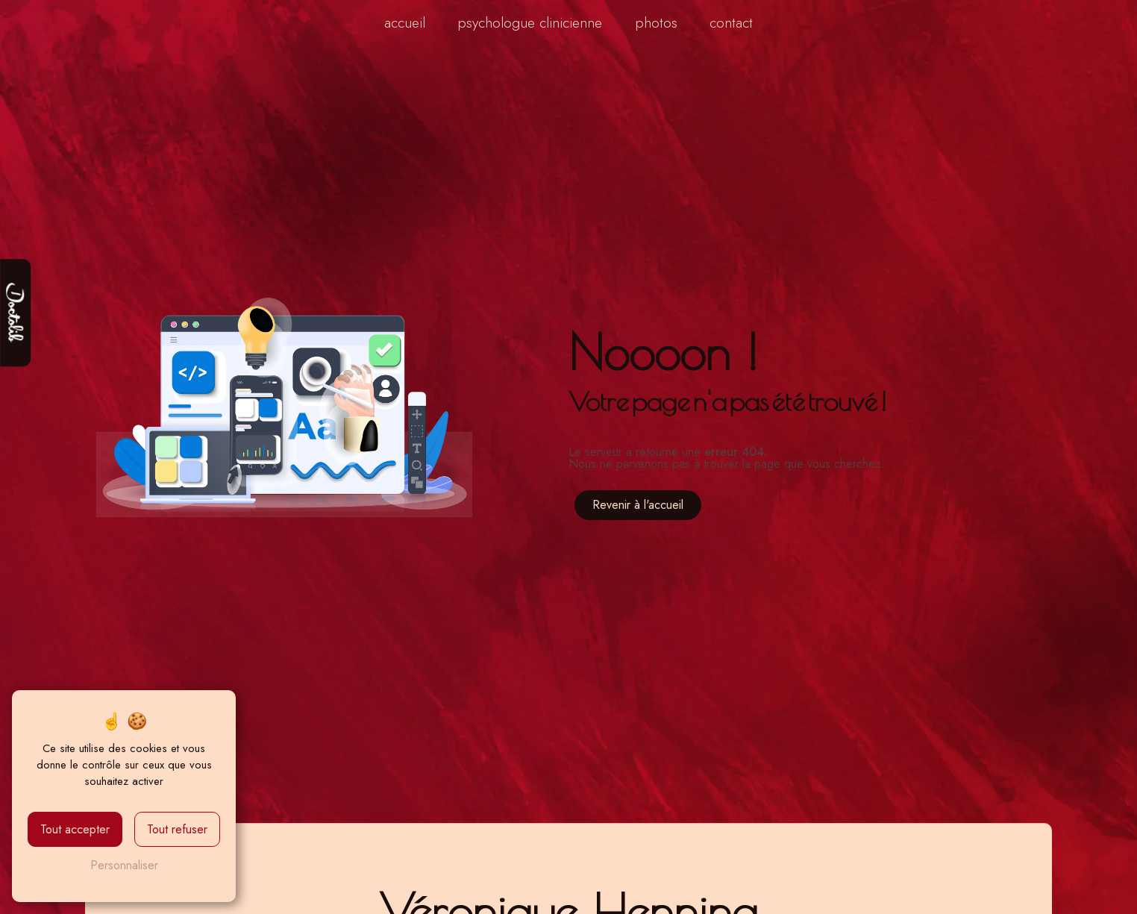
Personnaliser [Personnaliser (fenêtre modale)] (124, 865)
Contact (731, 22)
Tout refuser (177, 829)
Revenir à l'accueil (637, 504)
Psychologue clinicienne (529, 22)
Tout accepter (75, 829)
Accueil (404, 22)
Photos (656, 22)
